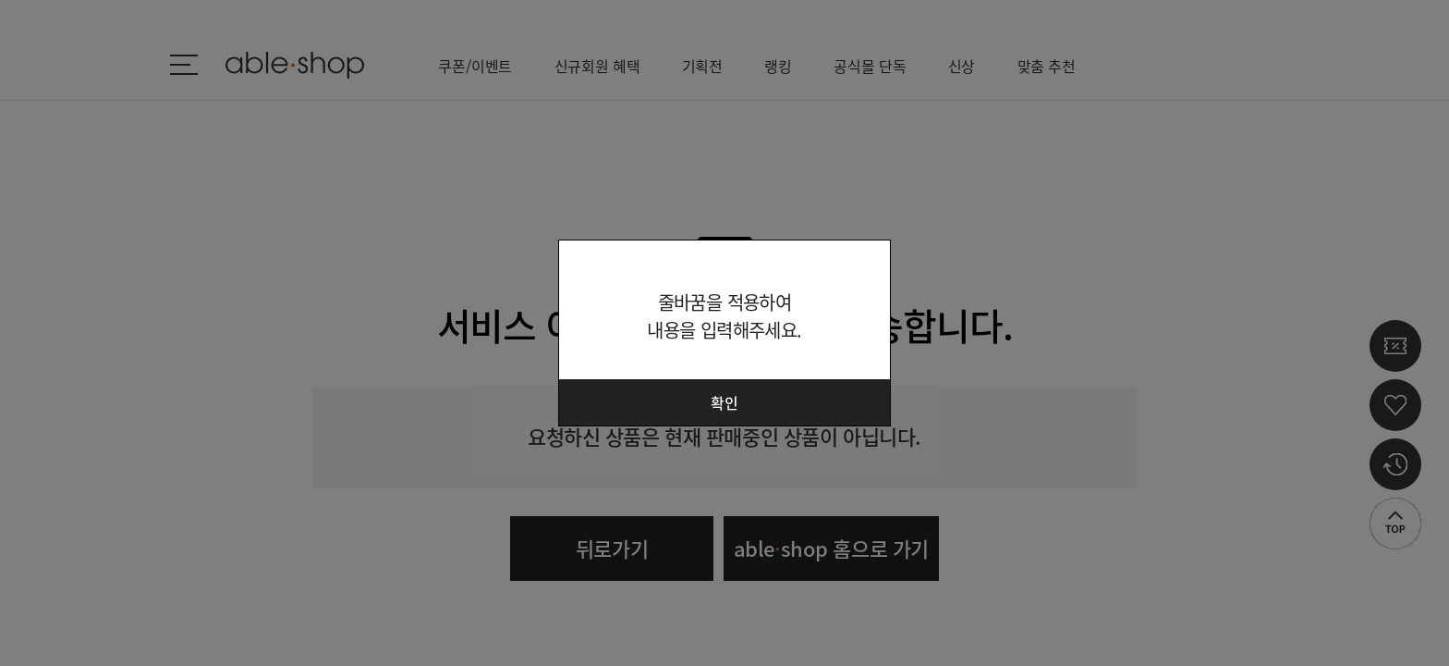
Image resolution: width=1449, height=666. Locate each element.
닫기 (865, 265)
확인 (724, 402)
